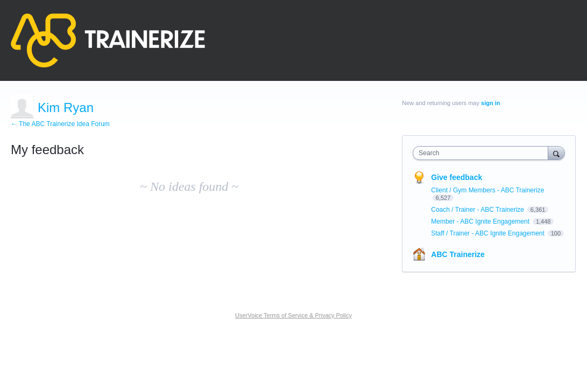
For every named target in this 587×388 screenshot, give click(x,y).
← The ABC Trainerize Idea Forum (60, 124)
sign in (490, 103)
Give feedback (456, 177)
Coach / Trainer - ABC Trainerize (478, 209)
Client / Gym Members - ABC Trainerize (487, 190)
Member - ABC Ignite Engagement (481, 221)
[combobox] (483, 153)
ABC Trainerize (458, 254)
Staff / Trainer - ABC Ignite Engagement (488, 233)
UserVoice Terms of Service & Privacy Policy (293, 315)
